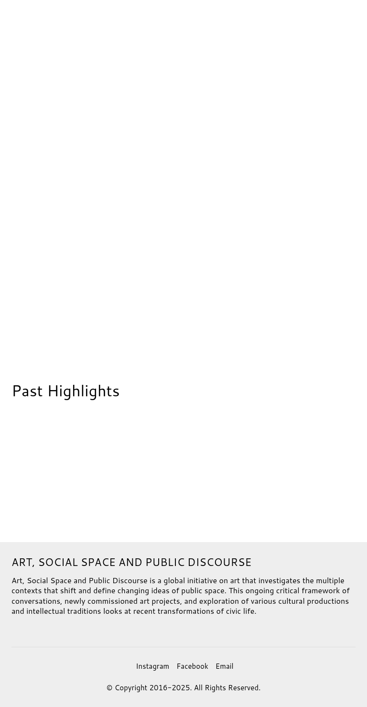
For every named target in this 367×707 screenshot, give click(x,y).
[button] (336, 20)
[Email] (225, 666)
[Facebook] (192, 666)
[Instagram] (152, 666)
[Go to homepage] (20, 20)
